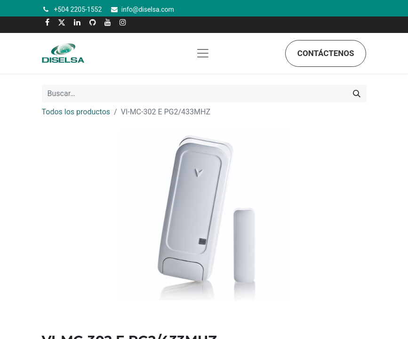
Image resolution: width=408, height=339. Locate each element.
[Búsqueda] (357, 94)
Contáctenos (325, 53)
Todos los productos (76, 111)
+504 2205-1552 (78, 9)
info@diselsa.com (147, 9)
